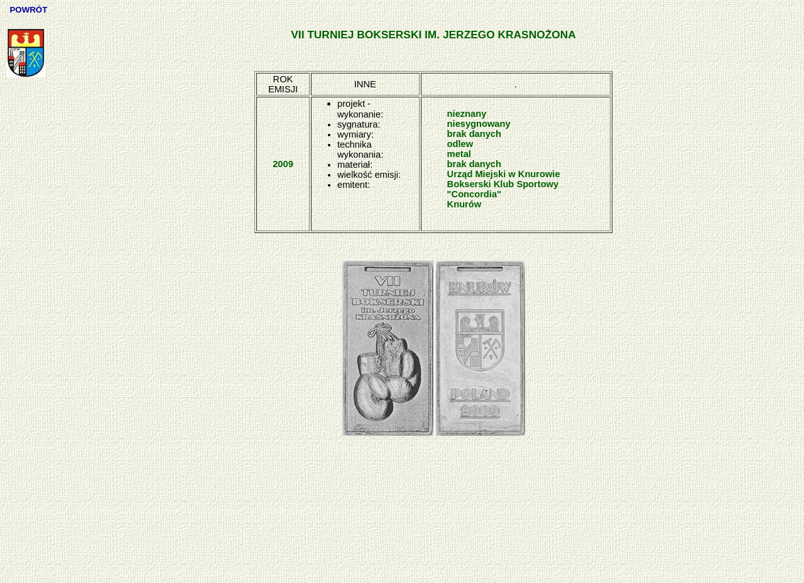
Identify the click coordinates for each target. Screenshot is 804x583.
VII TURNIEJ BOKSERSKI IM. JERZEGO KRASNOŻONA (433, 34)
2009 (283, 164)
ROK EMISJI (283, 84)
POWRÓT (29, 9)
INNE (365, 84)
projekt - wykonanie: (360, 109)
